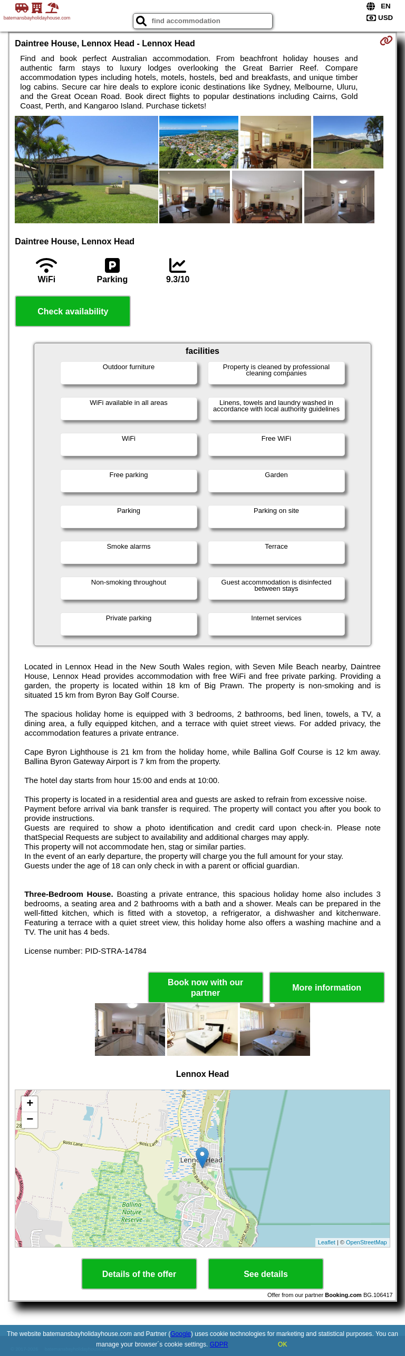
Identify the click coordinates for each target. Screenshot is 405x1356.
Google (180, 1334)
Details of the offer (139, 1274)
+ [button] (29, 1104)
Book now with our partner (205, 987)
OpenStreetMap (366, 1242)
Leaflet (326, 1242)
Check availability (72, 311)
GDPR (219, 1344)
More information (326, 987)
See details (266, 1274)
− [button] (29, 1120)
